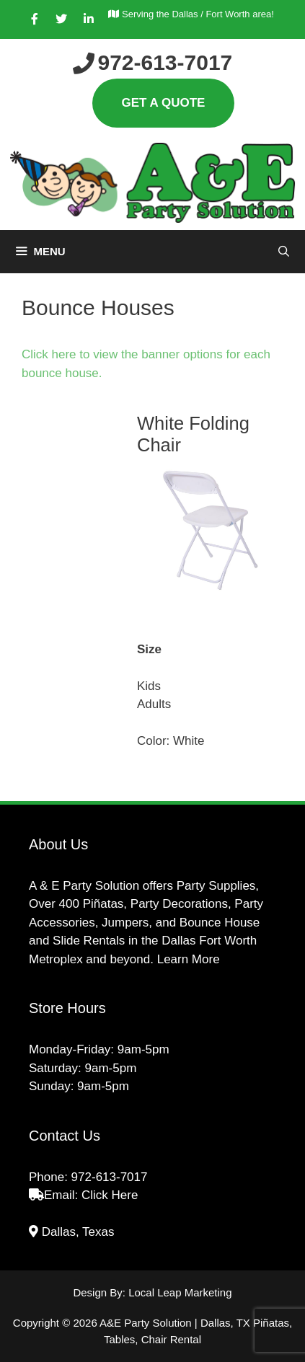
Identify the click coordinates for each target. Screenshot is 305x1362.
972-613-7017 (109, 1177)
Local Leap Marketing (179, 1292)
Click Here (109, 1195)
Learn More (188, 959)
